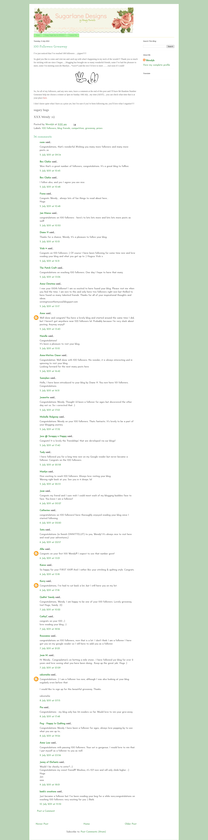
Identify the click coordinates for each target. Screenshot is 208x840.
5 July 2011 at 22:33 (50, 484)
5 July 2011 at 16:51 (50, 390)
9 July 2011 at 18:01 (50, 785)
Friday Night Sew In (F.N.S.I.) (54, 35)
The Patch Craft (48, 268)
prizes (99, 128)
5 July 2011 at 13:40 (50, 329)
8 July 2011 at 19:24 (50, 736)
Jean (42, 491)
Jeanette (44, 397)
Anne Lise (45, 743)
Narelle (43, 336)
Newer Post (42, 824)
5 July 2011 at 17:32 (50, 429)
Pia (41, 707)
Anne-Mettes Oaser (50, 355)
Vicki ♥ (43, 248)
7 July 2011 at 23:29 (50, 668)
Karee (43, 565)
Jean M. (44, 655)
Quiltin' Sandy (47, 597)
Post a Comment (46, 811)
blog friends (63, 128)
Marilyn (43, 472)
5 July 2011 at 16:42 (50, 371)
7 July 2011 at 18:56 (50, 629)
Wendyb (150, 60)
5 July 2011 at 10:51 (50, 241)
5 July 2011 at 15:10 (50, 348)
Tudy (42, 452)
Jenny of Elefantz (49, 762)
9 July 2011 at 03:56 (50, 755)
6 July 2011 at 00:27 (50, 503)
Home (38, 35)
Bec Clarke (45, 162)
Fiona (43, 194)
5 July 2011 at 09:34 (50, 155)
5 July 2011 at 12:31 (50, 261)
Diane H (44, 232)
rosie (42, 142)
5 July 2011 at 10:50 (50, 225)
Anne (42, 313)
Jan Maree (45, 213)
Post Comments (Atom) (93, 832)
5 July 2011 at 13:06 (50, 277)
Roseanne (45, 636)
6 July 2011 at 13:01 (50, 558)
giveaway (90, 128)
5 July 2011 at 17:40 (50, 445)
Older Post (130, 824)
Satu (42, 530)
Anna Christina (47, 284)
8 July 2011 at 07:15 (50, 700)
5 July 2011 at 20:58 (50, 465)
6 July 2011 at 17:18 (49, 590)
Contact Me (73, 35)
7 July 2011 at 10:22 (50, 609)
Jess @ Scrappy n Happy (53, 436)
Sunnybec (45, 378)
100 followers (49, 128)
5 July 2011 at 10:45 (50, 171)
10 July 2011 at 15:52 (50, 804)
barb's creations (48, 791)
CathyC (43, 616)
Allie (42, 549)
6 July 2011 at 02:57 (50, 542)
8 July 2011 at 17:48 (50, 716)
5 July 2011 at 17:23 (50, 410)
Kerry (42, 581)
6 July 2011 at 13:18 (50, 574)
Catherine (45, 510)
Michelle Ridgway (49, 417)
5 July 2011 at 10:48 (50, 187)
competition (78, 128)
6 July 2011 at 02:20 (50, 523)
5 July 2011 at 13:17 (49, 306)
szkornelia (45, 675)
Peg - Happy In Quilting (52, 723)
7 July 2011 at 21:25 (50, 648)
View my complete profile (156, 65)
